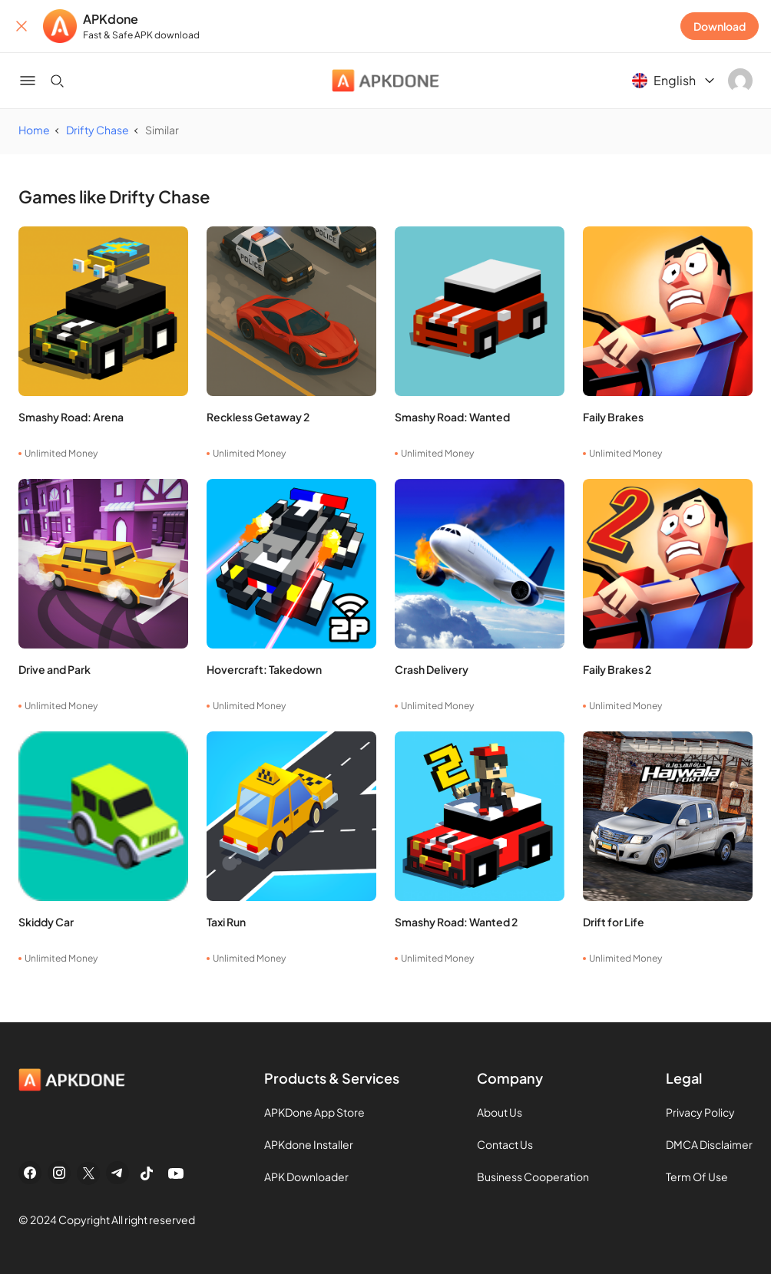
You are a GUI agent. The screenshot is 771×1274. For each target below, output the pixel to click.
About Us (499, 1112)
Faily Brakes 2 (617, 669)
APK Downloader (306, 1176)
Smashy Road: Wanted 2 (456, 922)
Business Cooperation (533, 1176)
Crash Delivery (431, 669)
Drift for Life (613, 922)
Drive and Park (54, 669)
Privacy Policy (700, 1112)
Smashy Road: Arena (71, 417)
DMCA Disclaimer (709, 1144)
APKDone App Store (314, 1112)
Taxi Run (226, 922)
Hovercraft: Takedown (264, 669)
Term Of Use (697, 1176)
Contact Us (505, 1144)
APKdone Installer (308, 1144)
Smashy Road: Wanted (452, 417)
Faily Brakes (613, 417)
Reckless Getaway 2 (258, 417)
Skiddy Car (46, 922)
